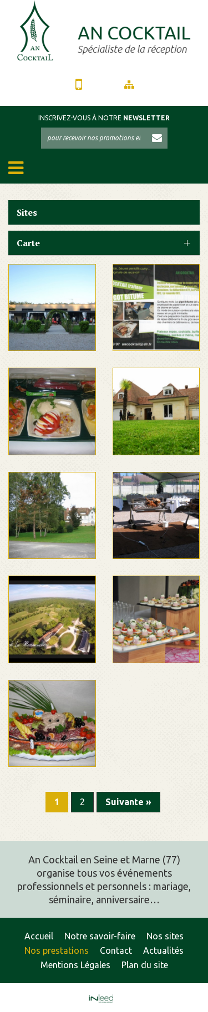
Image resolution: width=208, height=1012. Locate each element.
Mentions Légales (75, 965)
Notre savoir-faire (99, 936)
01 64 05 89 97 (78, 87)
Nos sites (165, 936)
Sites (27, 212)
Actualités (163, 950)
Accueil (38, 936)
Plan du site (144, 965)
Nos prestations (56, 950)
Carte (28, 243)
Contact (116, 950)
